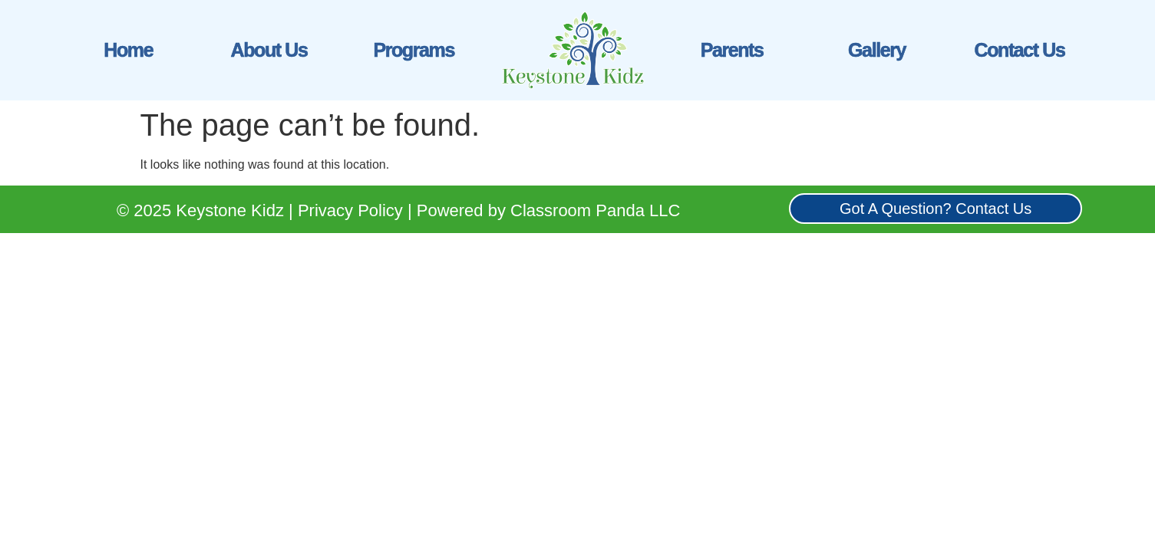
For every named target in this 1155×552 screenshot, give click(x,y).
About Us (268, 50)
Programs (413, 50)
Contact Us (1020, 50)
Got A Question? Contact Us (935, 208)
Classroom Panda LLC (595, 210)
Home (128, 50)
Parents (732, 50)
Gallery (877, 50)
